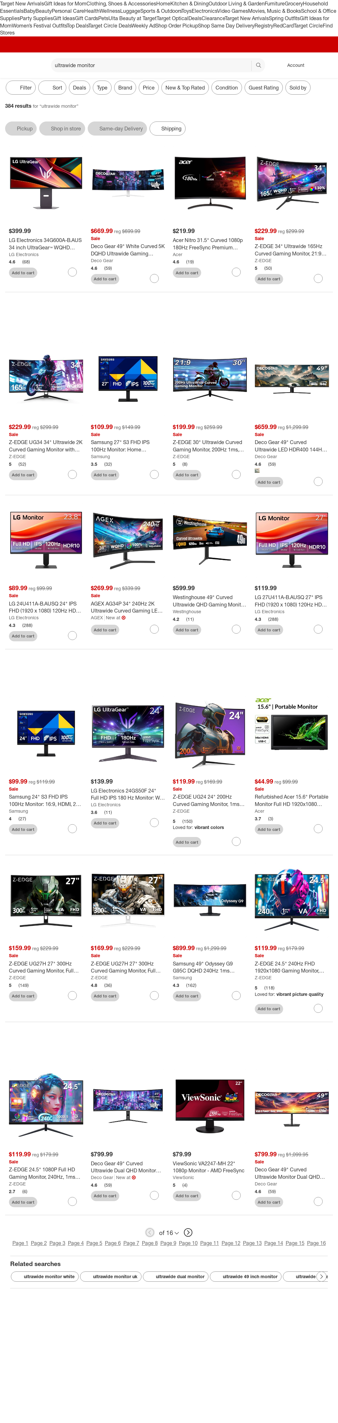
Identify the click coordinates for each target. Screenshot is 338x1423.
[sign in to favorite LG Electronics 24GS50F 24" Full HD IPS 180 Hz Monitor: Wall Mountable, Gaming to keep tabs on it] (154, 823)
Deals (195, 18)
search (259, 66)
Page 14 (273, 1244)
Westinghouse (187, 612)
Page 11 (209, 1244)
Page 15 (295, 1244)
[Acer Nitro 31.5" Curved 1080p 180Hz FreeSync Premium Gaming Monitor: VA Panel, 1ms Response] (210, 244)
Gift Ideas (64, 18)
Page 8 (150, 1244)
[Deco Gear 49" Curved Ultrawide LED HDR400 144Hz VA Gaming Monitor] (292, 446)
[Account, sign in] (292, 65)
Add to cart (23, 272)
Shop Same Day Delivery (226, 25)
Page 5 (94, 1244)
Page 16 (316, 1244)
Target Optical (172, 18)
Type (102, 87)
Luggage (130, 11)
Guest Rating (264, 87)
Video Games (232, 11)
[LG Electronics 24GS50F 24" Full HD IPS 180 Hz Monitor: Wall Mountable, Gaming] (128, 795)
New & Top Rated (185, 87)
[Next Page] (321, 1277)
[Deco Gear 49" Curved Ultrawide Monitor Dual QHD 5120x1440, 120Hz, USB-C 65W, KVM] (292, 1174)
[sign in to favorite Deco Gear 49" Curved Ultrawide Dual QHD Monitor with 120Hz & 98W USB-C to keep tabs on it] (154, 1196)
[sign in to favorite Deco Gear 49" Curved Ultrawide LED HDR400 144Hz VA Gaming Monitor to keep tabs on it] (318, 482)
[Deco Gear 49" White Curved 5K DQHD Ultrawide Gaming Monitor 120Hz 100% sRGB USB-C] (128, 250)
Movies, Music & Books (274, 11)
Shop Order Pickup (176, 25)
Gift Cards (86, 18)
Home (163, 3)
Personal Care (68, 11)
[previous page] (150, 1233)
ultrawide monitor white (45, 1277)
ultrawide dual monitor (175, 1277)
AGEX (97, 618)
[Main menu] (36, 65)
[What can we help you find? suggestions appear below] (158, 65)
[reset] (246, 66)
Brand (125, 87)
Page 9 (168, 1244)
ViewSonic (183, 1178)
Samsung (100, 457)
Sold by (298, 87)
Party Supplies (36, 18)
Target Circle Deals (109, 25)
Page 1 (20, 1244)
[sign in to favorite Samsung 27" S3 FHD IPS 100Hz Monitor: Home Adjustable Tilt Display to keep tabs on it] (154, 475)
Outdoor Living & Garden (237, 3)
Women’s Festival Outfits (39, 25)
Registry (263, 25)
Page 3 (57, 1244)
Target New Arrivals (22, 3)
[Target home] (14, 65)
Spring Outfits (284, 18)
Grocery (294, 3)
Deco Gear (102, 260)
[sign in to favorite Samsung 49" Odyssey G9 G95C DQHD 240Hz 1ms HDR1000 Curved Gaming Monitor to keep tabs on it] (236, 996)
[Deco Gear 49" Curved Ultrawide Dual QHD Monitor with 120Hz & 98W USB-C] (128, 1168)
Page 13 (252, 1244)
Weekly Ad (143, 25)
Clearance (213, 18)
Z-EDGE (263, 260)
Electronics (204, 11)
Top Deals (77, 25)
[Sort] (52, 88)
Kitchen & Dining (189, 3)
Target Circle (308, 25)
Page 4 (76, 1244)
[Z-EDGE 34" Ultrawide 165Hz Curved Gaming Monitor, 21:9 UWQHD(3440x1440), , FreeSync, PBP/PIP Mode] (292, 250)
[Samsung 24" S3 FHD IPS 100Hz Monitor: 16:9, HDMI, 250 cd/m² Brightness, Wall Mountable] (46, 801)
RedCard (283, 25)
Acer (177, 254)
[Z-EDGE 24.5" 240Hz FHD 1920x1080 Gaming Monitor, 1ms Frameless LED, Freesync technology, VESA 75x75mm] (292, 968)
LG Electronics (24, 254)
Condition (227, 87)
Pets (103, 18)
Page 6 (113, 1244)
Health (91, 11)
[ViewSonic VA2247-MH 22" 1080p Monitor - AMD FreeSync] (210, 1168)
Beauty (43, 11)
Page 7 (131, 1244)
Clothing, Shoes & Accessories (121, 3)
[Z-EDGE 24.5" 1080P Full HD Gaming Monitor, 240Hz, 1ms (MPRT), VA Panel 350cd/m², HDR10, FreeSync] (46, 1174)
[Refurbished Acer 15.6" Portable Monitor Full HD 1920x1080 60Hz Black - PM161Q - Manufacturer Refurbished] (292, 801)
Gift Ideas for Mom (65, 3)
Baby (29, 11)
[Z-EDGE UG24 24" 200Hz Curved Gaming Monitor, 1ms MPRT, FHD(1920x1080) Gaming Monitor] (210, 801)
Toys (186, 11)
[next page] (188, 1233)
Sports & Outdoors (160, 11)
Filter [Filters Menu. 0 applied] (21, 87)
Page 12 (231, 1244)
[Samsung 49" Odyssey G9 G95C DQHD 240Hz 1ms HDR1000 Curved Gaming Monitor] (210, 968)
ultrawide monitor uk (110, 1277)
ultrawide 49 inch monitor (245, 1277)
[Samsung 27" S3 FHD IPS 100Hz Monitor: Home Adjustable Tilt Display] (128, 446)
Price (149, 87)
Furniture (275, 3)
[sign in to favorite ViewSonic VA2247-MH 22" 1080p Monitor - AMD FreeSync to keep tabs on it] (236, 1196)
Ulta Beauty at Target (132, 18)
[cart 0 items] (325, 65)
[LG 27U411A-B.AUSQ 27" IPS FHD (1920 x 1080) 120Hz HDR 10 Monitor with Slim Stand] (292, 601)
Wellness (109, 11)
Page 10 (188, 1244)
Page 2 (39, 1244)
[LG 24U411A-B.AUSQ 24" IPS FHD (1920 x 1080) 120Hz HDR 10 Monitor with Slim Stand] (46, 608)
